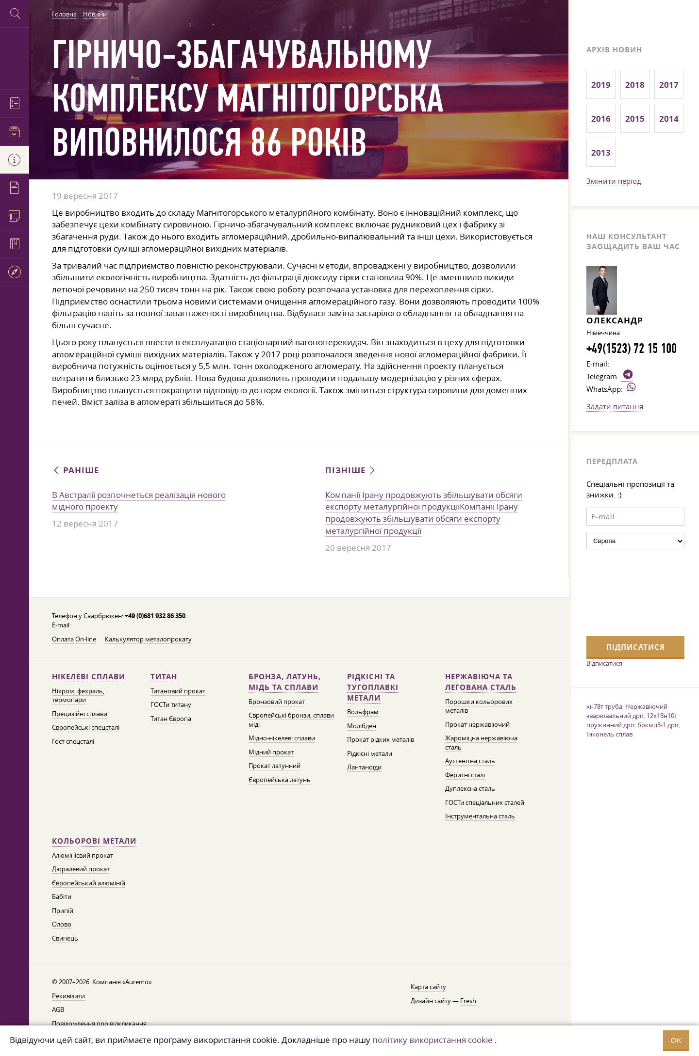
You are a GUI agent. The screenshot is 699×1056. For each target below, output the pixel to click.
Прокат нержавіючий (477, 724)
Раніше (76, 470)
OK (676, 1040)
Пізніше (351, 470)
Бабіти (61, 897)
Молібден (361, 726)
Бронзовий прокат (277, 702)
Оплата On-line (74, 639)
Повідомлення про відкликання (99, 1024)
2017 (669, 84)
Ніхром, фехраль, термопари (78, 695)
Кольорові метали (94, 841)
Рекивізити (68, 996)
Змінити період (613, 181)
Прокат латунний (274, 766)
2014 (669, 118)
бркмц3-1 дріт (658, 724)
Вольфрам (363, 712)
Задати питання (614, 406)
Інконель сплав (609, 734)
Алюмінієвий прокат (82, 855)
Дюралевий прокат (81, 869)
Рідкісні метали (369, 754)
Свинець (65, 938)
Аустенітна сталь (470, 761)
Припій (62, 911)
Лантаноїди (364, 767)
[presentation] (626, 591)
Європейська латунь (280, 780)
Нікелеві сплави (88, 677)
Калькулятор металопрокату (148, 639)
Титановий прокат (177, 691)
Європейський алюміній (88, 883)
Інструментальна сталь (480, 816)
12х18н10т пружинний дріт (631, 720)
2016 (601, 118)
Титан (163, 677)
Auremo (14, 57)
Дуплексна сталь (470, 788)
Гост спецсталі (73, 741)
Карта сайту (428, 987)
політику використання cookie (432, 1039)
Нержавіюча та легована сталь (480, 682)
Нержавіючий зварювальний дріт (626, 711)
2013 (601, 152)
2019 (601, 84)
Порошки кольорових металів (479, 706)
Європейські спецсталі (85, 727)
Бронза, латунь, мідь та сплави (285, 682)
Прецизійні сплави (79, 714)
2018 (635, 84)
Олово (61, 924)
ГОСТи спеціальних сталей (484, 803)
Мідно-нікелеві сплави (282, 738)
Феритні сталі (465, 775)
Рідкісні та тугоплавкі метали (373, 687)
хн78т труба (604, 706)
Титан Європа (170, 719)
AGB (58, 1010)
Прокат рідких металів (380, 740)
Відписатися (604, 663)
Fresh (468, 1001)
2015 (635, 118)
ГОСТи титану (170, 705)
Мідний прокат (271, 752)
